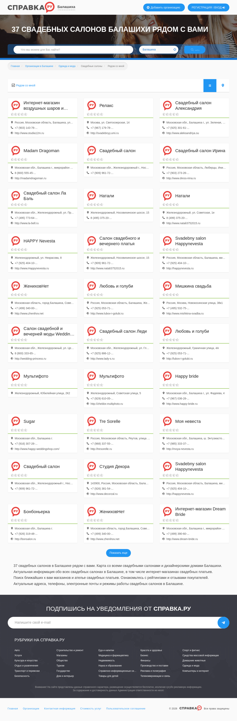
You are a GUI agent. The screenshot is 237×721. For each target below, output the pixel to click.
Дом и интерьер (65, 679)
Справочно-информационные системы (119, 674)
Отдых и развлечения (26, 669)
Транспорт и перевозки (27, 674)
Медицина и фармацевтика (113, 659)
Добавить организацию (163, 7)
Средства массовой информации (200, 659)
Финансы (145, 664)
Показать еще (118, 556)
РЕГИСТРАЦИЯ (202, 7)
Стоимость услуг (90, 712)
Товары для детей (108, 679)
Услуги (18, 659)
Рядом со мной (25, 88)
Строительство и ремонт (70, 653)
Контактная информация (59, 712)
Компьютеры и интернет (195, 674)
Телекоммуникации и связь (155, 679)
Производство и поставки (154, 669)
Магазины (62, 659)
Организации (31, 712)
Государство (63, 674)
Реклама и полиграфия (153, 674)
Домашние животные (194, 664)
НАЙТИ (198, 52)
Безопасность (22, 679)
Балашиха (66, 7)
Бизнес (144, 659)
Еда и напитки (106, 653)
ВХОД (219, 7)
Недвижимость (106, 664)
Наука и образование (110, 669)
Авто (17, 653)
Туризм (60, 669)
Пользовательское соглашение (126, 712)
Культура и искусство (26, 664)
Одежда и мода (190, 669)
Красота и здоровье (151, 653)
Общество (62, 664)
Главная (13, 712)
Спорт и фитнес (191, 653)
